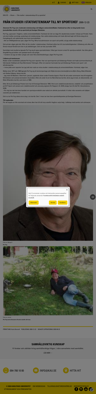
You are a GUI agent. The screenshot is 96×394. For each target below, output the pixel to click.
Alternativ (33, 202)
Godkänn (62, 202)
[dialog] (48, 197)
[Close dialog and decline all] (67, 189)
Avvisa (53, 202)
